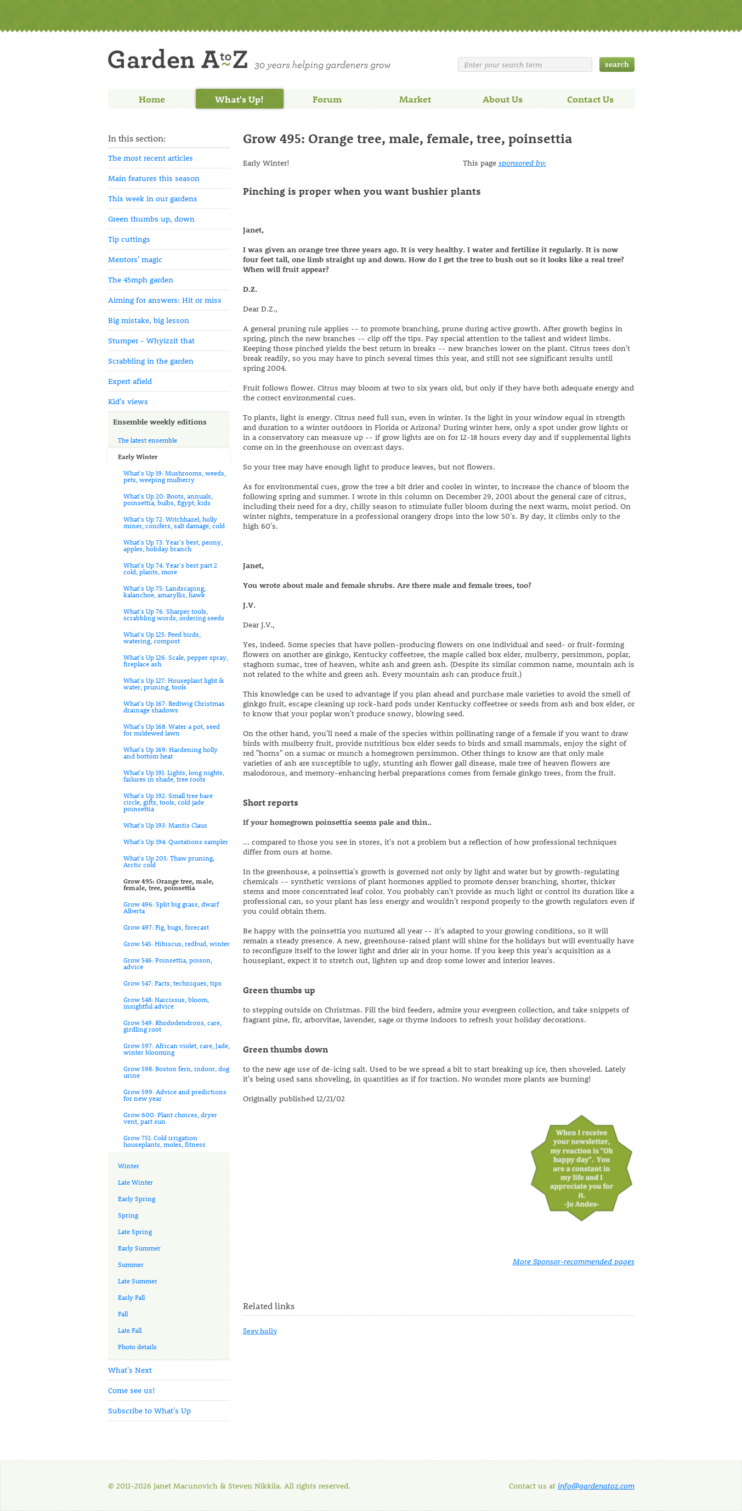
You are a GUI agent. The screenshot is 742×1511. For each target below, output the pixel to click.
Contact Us (590, 99)
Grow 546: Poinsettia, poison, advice (167, 963)
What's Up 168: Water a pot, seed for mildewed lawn (171, 729)
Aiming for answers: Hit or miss (165, 300)
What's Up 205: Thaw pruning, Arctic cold (168, 861)
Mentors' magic (135, 259)
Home (152, 99)
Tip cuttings (129, 239)
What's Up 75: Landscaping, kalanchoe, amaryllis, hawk (164, 591)
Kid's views (128, 401)
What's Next (130, 1370)
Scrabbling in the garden (151, 360)
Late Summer (137, 1280)
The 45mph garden (140, 279)
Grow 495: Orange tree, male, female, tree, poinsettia (168, 884)
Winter (128, 1165)
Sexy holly (260, 1330)
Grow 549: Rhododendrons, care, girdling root (172, 1025)
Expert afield (130, 381)
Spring (128, 1214)
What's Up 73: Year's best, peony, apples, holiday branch (173, 545)
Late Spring (135, 1231)
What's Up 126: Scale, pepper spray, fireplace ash (175, 660)
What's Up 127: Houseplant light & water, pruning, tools (173, 683)
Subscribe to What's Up (149, 1410)
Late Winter (135, 1182)
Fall (123, 1313)
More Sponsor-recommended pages (574, 1261)
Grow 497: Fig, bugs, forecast (166, 927)
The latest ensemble (147, 439)
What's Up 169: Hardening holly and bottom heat (170, 752)
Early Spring (136, 1198)
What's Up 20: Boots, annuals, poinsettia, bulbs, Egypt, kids (168, 499)
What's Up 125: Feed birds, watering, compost (162, 637)
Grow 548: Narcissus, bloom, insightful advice (166, 1002)
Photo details (137, 1346)
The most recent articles (150, 157)
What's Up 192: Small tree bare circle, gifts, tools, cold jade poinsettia (168, 802)
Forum (327, 99)
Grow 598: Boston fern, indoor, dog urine (176, 1071)
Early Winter (137, 456)
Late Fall (129, 1330)
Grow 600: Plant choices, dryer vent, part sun (170, 1117)
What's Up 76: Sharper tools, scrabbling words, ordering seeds (173, 614)
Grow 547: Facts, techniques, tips (172, 982)
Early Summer (139, 1247)
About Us (503, 99)
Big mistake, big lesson (148, 320)
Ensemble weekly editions (160, 421)
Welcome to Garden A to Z (249, 59)
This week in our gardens (152, 198)
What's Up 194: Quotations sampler (175, 841)
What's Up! (239, 99)
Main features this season (154, 178)
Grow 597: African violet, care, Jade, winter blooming (176, 1048)
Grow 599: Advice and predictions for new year (174, 1094)
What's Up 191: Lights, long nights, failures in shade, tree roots (173, 775)
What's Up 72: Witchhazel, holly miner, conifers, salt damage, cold (174, 522)
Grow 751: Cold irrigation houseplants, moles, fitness (164, 1140)
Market (415, 99)
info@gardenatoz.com (596, 1485)
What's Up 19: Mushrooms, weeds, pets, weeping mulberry (174, 476)
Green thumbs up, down (151, 218)
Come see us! (131, 1390)
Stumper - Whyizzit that (151, 340)
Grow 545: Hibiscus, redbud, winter (176, 943)
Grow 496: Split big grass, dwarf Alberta (171, 907)
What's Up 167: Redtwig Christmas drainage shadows (174, 706)
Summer (131, 1264)
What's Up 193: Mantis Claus (165, 824)
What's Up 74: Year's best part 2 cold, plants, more (170, 568)
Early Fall (131, 1297)
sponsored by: (522, 162)
